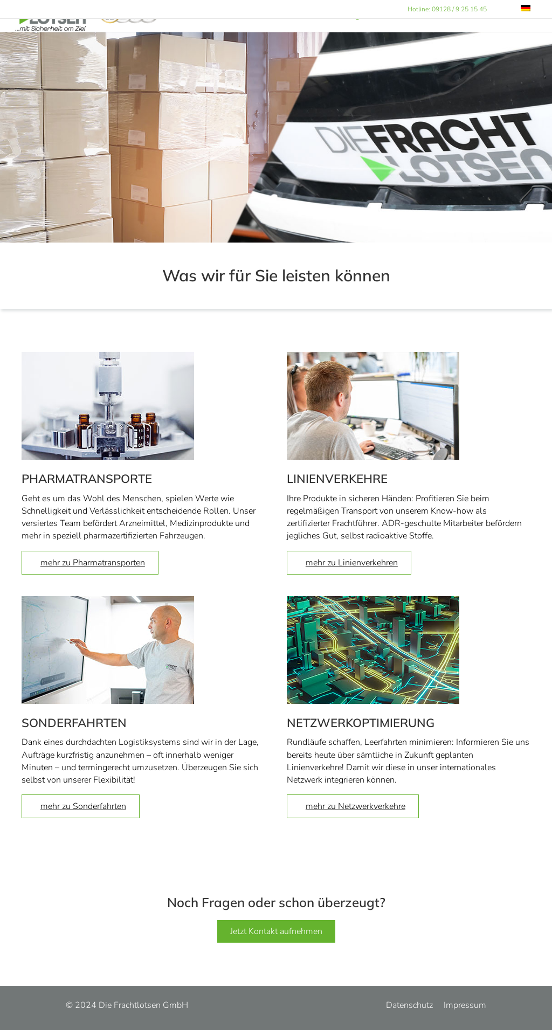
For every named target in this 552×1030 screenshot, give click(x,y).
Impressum (465, 1005)
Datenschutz (409, 1005)
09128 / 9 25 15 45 (459, 9)
